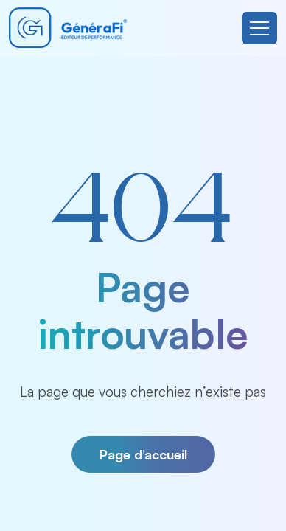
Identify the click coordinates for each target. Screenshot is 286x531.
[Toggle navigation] (259, 28)
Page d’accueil (143, 454)
